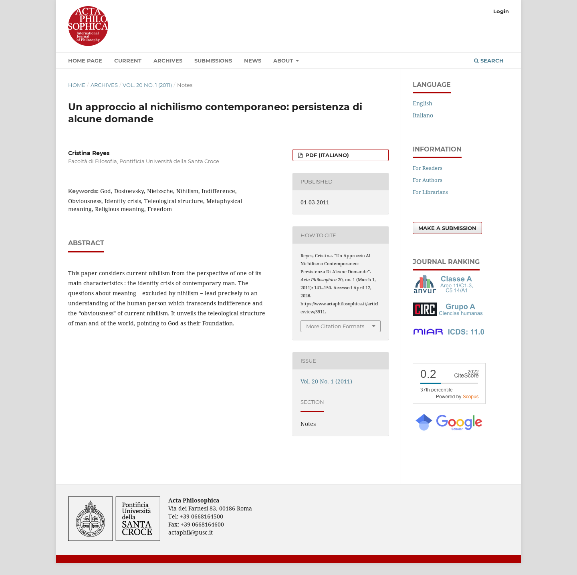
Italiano (423, 115)
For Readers (427, 167)
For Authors (427, 180)
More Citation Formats (335, 326)
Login (501, 11)
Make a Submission (447, 228)
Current (127, 60)
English (422, 103)
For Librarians (430, 192)
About (284, 60)
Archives (167, 60)
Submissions (213, 60)
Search (489, 60)
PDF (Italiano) (326, 155)
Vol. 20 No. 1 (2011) (147, 85)
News (252, 60)
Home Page (85, 60)
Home (76, 85)
